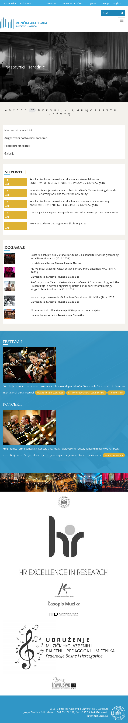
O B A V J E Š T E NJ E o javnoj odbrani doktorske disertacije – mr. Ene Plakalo (74, 212)
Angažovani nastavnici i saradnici (25, 138)
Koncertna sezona (114, 455)
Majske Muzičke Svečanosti (50, 392)
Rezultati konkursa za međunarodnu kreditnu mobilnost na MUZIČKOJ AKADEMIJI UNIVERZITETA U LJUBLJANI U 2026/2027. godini (69, 203)
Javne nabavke (91, 5)
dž (32, 110)
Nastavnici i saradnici (18, 130)
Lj (73, 110)
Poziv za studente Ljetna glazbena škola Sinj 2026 (58, 223)
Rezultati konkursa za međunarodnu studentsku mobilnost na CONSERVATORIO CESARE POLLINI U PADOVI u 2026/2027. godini (67, 181)
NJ (86, 110)
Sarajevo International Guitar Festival (86, 392)
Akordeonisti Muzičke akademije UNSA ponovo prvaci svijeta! (65, 310)
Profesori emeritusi (17, 146)
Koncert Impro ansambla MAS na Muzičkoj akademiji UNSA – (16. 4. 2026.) (73, 297)
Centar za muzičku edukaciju (72, 5)
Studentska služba (10, 5)
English (117, 3)
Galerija (105, 3)
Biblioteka (25, 3)
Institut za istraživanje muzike (46, 5)
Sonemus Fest (116, 392)
